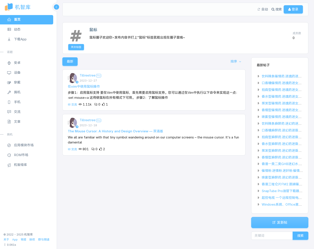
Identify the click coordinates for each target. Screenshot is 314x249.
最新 (70, 61)
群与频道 (43, 239)
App (15, 239)
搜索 (300, 236)
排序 (234, 61)
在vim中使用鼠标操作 (84, 86)
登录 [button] (293, 9)
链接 (23, 239)
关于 (6, 239)
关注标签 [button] (76, 47)
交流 (73, 104)
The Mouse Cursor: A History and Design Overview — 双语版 (115, 131)
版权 (32, 239)
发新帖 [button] (279, 222)
